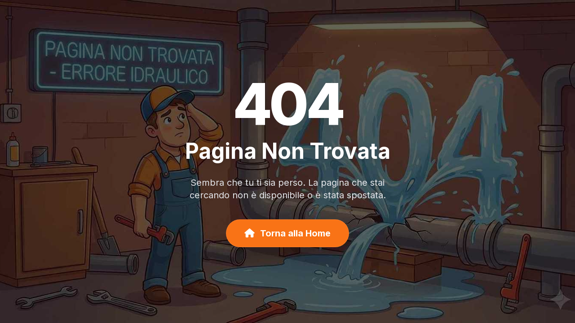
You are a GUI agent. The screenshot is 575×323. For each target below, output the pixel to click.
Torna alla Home (287, 233)
